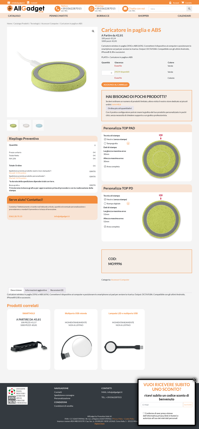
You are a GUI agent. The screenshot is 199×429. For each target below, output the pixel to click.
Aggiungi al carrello (115, 84)
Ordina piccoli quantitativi (120, 108)
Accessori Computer (50, 23)
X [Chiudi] (195, 380)
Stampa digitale (117, 203)
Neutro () (115, 139)
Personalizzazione (62, 398)
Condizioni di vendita (63, 406)
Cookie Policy (129, 419)
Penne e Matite (58, 15)
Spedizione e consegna (64, 395)
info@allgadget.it (62, 216)
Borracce (103, 15)
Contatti (58, 392)
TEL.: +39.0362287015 (111, 397)
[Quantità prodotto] (107, 72)
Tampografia (117, 143)
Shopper (143, 15)
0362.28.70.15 (15, 216)
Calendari (184, 15)
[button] (186, 2)
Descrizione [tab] (16, 290)
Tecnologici (35, 23)
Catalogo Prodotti (21, 23)
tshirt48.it (116, 104)
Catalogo (14, 15)
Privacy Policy (118, 419)
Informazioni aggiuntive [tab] (36, 290)
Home (9, 23)
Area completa (112, 166)
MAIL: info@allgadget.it (111, 392)
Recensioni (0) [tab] (56, 290)
